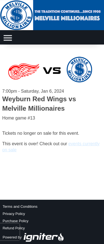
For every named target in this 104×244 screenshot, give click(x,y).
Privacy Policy (13, 214)
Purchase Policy (15, 221)
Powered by (33, 237)
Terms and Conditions (19, 206)
